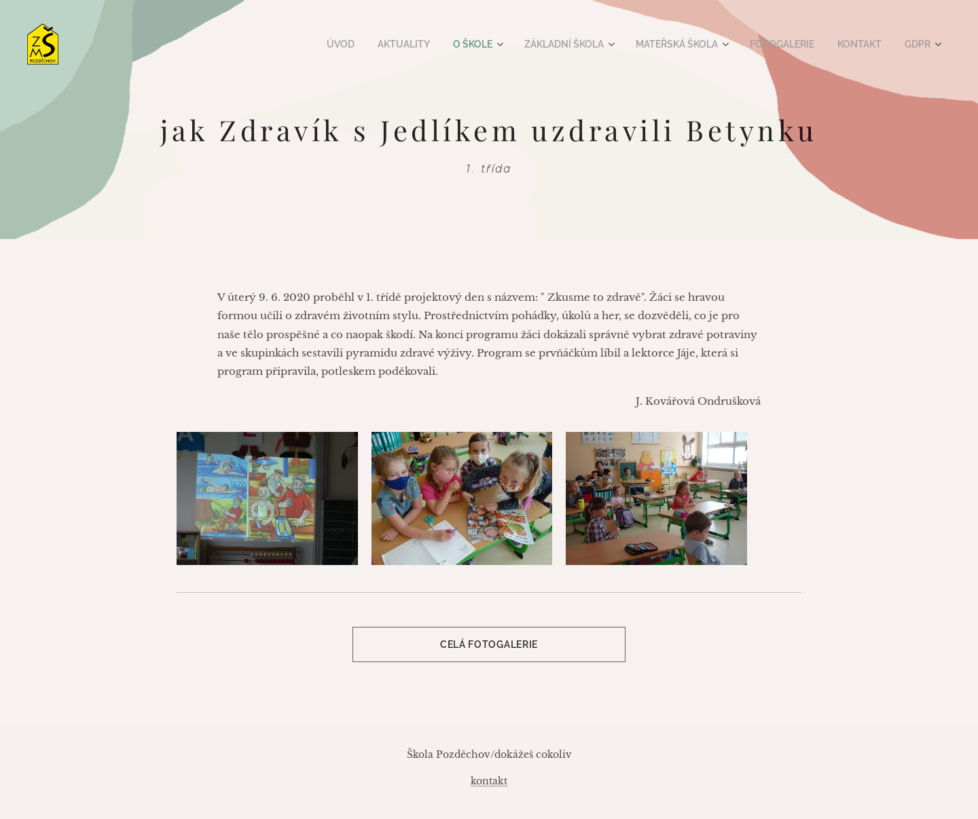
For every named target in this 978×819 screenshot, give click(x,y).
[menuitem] (364, 44)
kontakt (489, 781)
